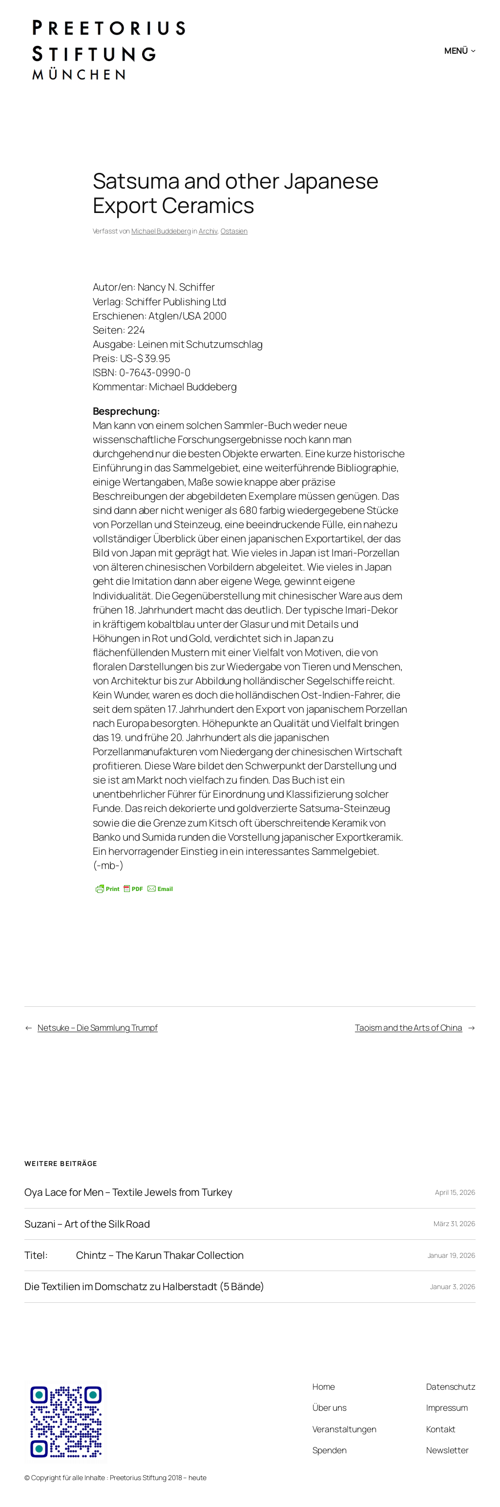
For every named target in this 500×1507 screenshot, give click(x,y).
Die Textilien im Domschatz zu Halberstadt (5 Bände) (144, 1286)
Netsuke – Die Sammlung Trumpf (98, 1027)
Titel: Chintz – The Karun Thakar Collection (134, 1255)
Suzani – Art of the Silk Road (87, 1224)
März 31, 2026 (455, 1223)
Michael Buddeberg (160, 230)
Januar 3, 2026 (453, 1286)
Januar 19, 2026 (452, 1255)
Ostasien (234, 230)
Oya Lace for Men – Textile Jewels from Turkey (128, 1192)
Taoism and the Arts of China (408, 1027)
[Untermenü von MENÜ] (473, 49)
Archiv (208, 230)
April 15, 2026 (455, 1192)
